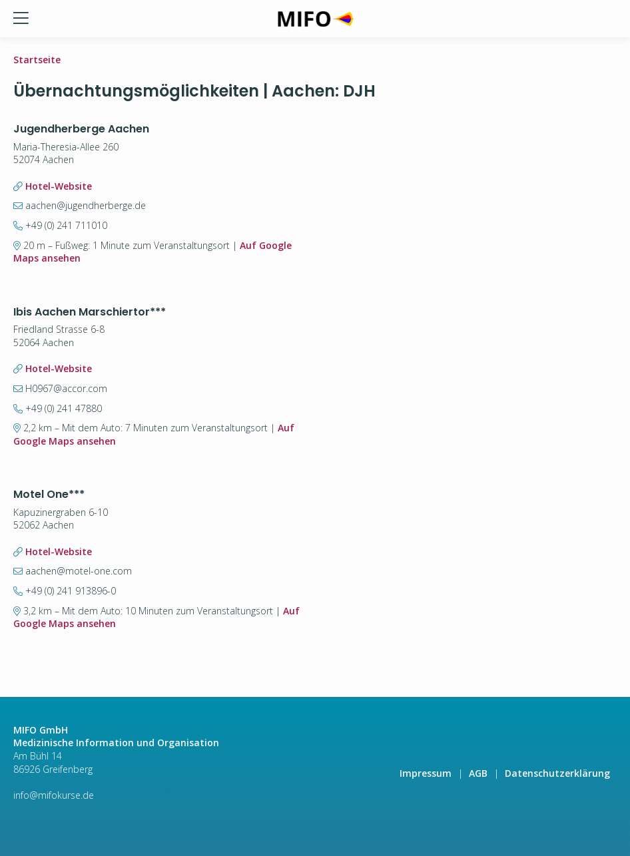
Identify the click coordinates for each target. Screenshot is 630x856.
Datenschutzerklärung (557, 773)
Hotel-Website (58, 186)
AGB (478, 773)
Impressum (426, 773)
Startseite (37, 59)
